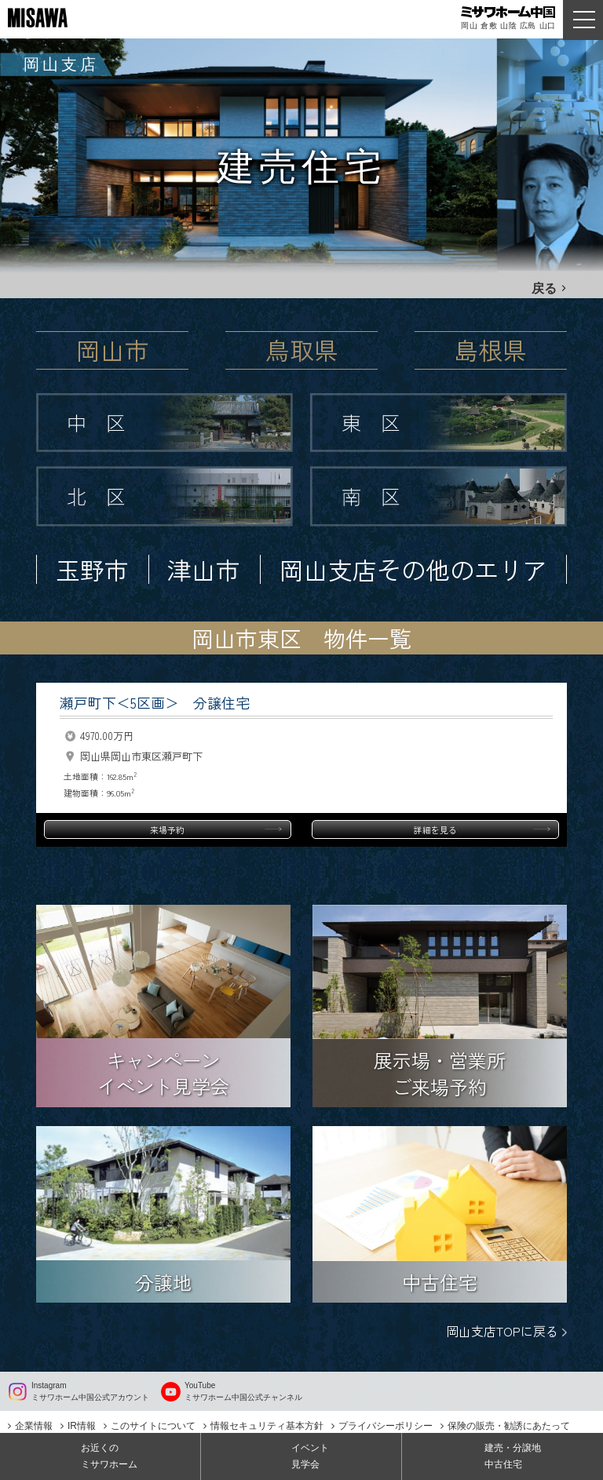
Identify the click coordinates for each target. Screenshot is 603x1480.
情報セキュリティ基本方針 (266, 1425)
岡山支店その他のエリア (413, 569)
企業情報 (34, 1425)
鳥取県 (301, 349)
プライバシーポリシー (385, 1425)
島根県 (490, 349)
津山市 (203, 569)
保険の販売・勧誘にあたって (509, 1425)
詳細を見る (435, 829)
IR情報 (82, 1425)
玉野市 (92, 569)
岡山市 (112, 349)
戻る (544, 288)
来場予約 (167, 829)
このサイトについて (153, 1425)
